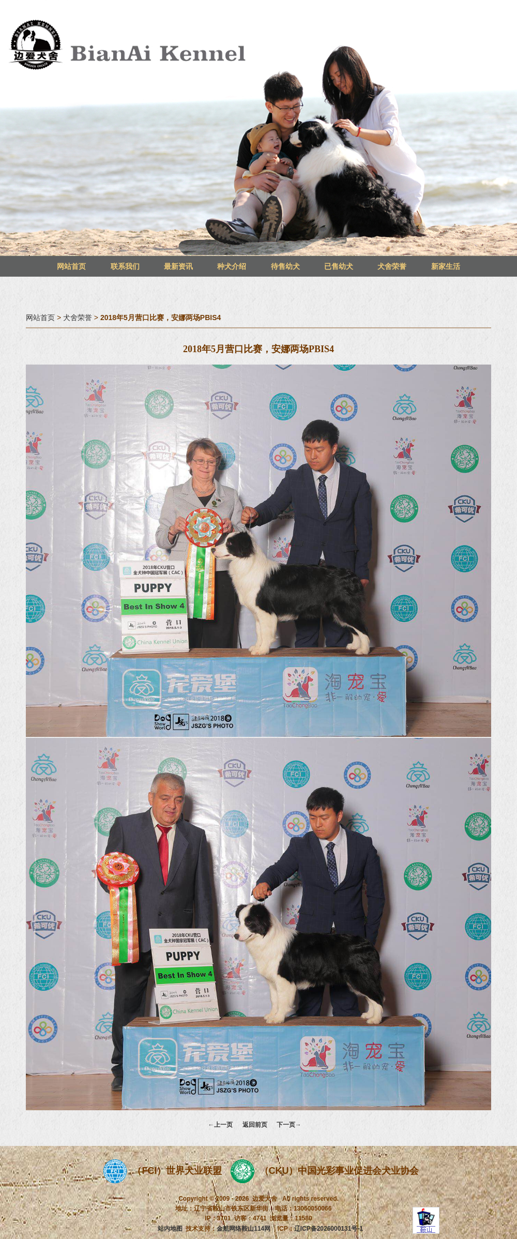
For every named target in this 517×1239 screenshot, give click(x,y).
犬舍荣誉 (391, 266)
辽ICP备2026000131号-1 (328, 1228)
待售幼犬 (285, 266)
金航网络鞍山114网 (243, 1228)
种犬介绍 (231, 266)
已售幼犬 (338, 266)
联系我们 (125, 266)
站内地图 (170, 1228)
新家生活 (445, 266)
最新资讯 (178, 266)
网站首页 (71, 266)
